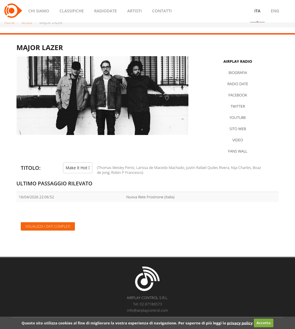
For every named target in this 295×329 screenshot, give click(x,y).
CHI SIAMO (38, 11)
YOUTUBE (237, 117)
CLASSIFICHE (71, 11)
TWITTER (237, 106)
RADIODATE (105, 11)
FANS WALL (237, 151)
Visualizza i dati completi (47, 226)
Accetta (263, 322)
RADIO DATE (237, 83)
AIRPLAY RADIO (237, 61)
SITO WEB (238, 128)
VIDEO (237, 139)
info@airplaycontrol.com (147, 310)
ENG (275, 11)
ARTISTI (134, 11)
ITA (257, 11)
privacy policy (240, 322)
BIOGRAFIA (237, 72)
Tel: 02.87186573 (147, 304)
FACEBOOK (237, 95)
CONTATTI (162, 11)
